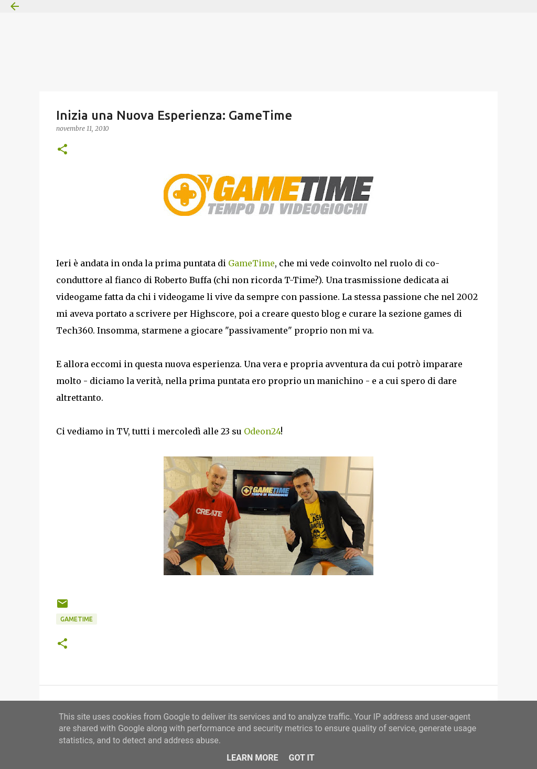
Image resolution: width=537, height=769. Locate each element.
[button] (62, 150)
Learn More (252, 758)
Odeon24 (262, 431)
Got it (301, 758)
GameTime (251, 263)
